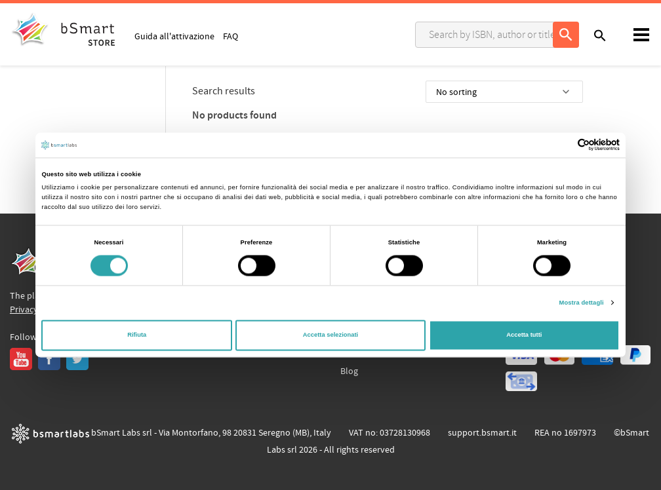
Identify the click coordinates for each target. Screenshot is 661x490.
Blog (349, 371)
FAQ (230, 36)
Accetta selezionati (330, 335)
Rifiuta (136, 335)
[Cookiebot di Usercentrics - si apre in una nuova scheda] (562, 145)
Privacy (24, 310)
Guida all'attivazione (174, 36)
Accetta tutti (524, 335)
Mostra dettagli (581, 302)
